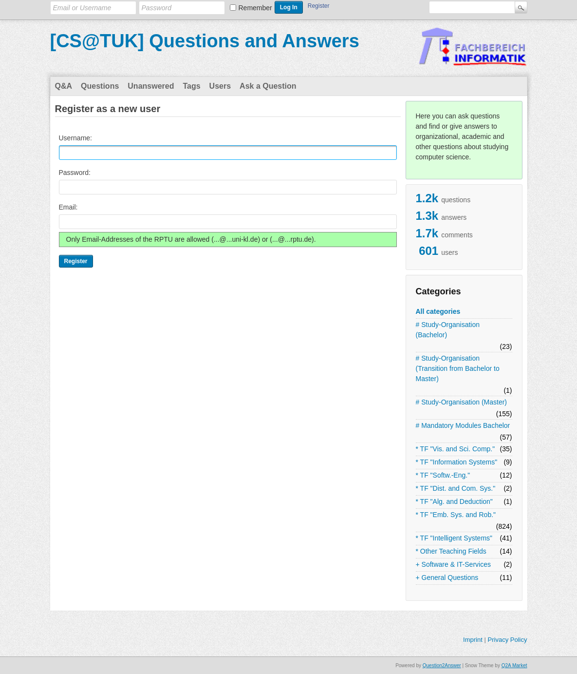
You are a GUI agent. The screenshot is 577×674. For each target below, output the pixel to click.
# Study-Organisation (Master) (461, 402)
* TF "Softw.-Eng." (443, 475)
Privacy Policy (507, 639)
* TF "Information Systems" (457, 462)
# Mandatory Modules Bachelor (463, 425)
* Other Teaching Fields (451, 551)
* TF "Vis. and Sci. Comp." (455, 449)
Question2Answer (442, 665)
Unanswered (151, 86)
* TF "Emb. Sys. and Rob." (456, 515)
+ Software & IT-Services (453, 564)
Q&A (64, 86)
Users (220, 86)
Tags (191, 86)
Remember (255, 7)
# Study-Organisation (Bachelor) (448, 330)
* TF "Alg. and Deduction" (454, 501)
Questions (100, 86)
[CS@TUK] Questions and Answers (204, 41)
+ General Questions (447, 577)
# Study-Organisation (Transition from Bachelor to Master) (458, 368)
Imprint (473, 639)
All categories (438, 311)
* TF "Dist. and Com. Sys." (456, 488)
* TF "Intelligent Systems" (454, 538)
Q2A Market (514, 665)
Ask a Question (268, 86)
